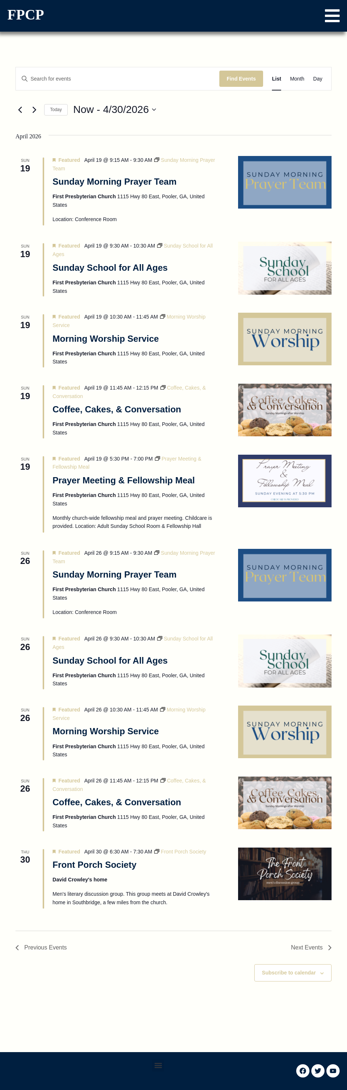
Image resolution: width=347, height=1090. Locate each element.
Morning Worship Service (106, 339)
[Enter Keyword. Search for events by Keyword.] (117, 78)
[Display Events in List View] (276, 78)
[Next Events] (34, 109)
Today (56, 109)
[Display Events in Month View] (297, 78)
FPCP (25, 14)
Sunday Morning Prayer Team (115, 182)
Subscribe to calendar (289, 973)
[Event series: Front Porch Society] (180, 852)
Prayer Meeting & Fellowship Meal (124, 480)
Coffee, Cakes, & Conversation (117, 409)
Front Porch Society (95, 865)
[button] (332, 15)
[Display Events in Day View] (317, 78)
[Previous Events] (19, 109)
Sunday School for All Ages (110, 268)
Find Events (241, 79)
